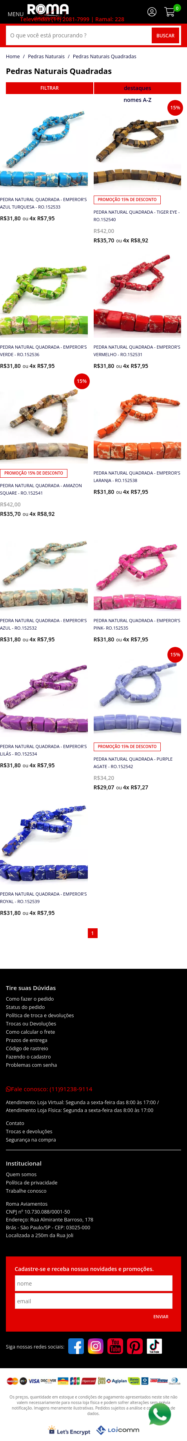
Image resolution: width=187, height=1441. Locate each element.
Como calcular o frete (30, 1032)
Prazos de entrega (26, 1040)
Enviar (160, 1316)
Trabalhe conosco (26, 1191)
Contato (15, 1123)
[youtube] (115, 1347)
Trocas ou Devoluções (31, 1023)
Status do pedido (25, 1007)
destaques (137, 88)
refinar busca (49, 88)
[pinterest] (135, 1347)
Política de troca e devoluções (40, 1015)
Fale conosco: (49, 1089)
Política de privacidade (32, 1182)
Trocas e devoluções (29, 1131)
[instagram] (95, 1347)
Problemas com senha (31, 1065)
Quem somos (21, 1174)
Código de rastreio (27, 1048)
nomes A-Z (137, 99)
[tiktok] (154, 1347)
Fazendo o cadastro (28, 1056)
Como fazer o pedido (30, 999)
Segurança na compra (31, 1139)
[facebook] (76, 1347)
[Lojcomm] (117, 1430)
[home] (48, 12)
